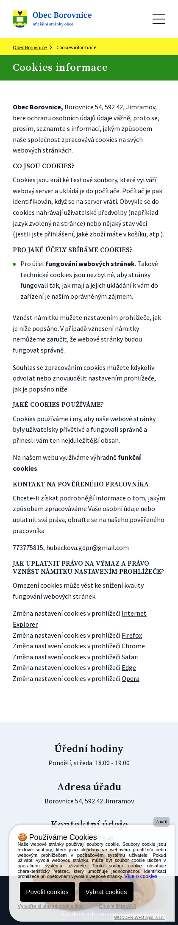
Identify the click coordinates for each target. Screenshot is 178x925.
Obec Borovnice (30, 47)
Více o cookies (140, 876)
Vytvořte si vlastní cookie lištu (51, 906)
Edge (129, 667)
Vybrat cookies (106, 891)
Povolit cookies (47, 891)
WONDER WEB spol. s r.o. (139, 917)
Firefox (132, 635)
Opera (130, 678)
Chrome (133, 646)
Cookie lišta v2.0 (117, 906)
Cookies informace (76, 47)
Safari (130, 657)
